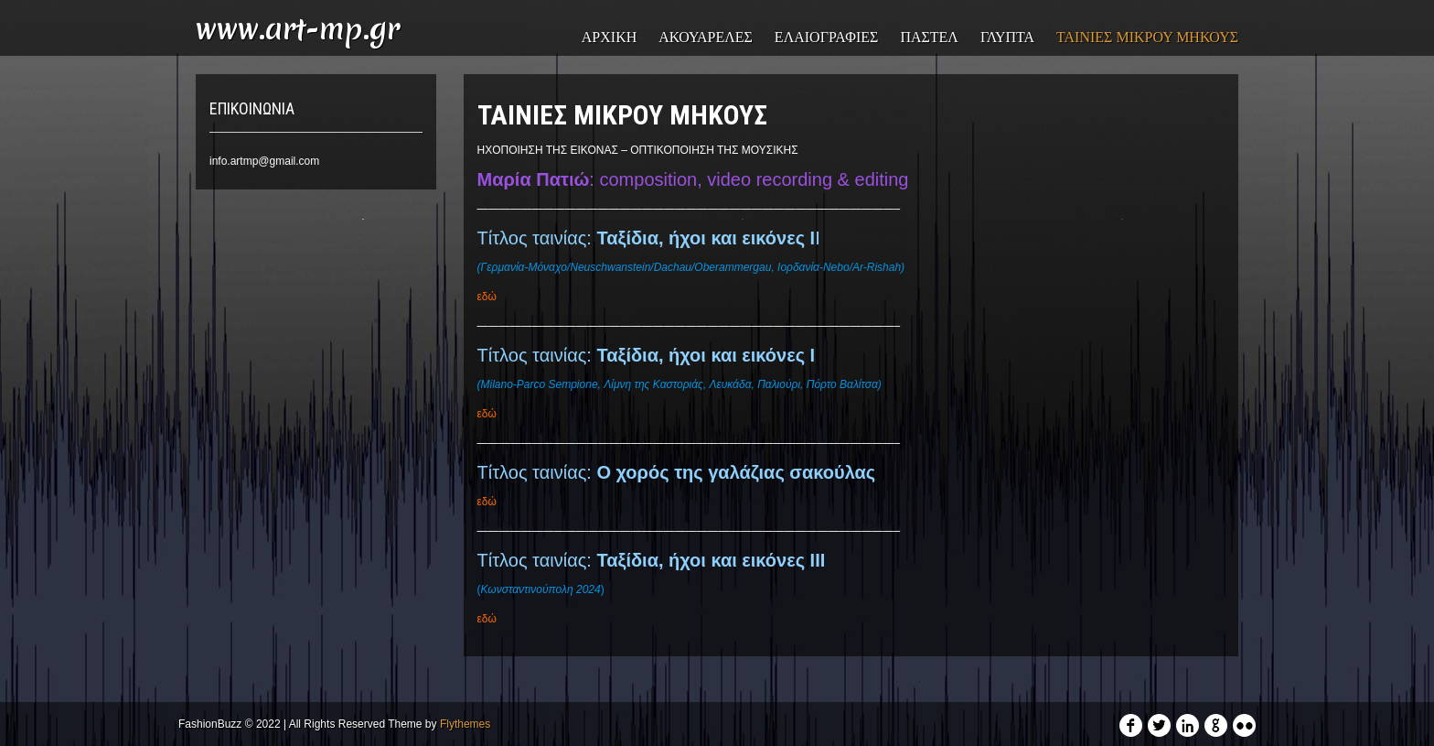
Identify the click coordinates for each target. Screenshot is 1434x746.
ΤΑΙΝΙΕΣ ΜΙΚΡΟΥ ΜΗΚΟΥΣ (1147, 37)
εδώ (487, 296)
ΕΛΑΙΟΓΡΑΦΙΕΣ (827, 37)
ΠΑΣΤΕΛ (929, 37)
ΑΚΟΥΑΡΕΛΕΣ (705, 37)
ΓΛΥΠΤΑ (1007, 37)
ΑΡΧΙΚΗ (609, 37)
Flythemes (465, 724)
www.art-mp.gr (298, 29)
